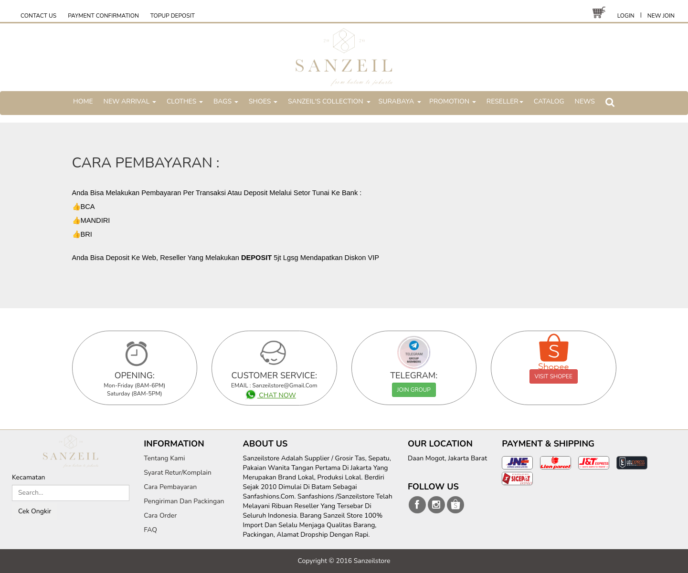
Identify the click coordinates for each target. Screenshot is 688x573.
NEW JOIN (661, 16)
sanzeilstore (417, 504)
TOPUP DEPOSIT (172, 16)
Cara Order (160, 515)
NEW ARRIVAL (130, 101)
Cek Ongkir (34, 511)
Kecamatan (28, 477)
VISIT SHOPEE (553, 376)
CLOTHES (185, 101)
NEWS (585, 101)
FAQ (150, 529)
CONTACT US (38, 16)
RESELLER (505, 101)
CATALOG (549, 101)
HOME (83, 101)
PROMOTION (452, 101)
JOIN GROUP (414, 390)
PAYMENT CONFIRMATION (103, 16)
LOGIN (626, 16)
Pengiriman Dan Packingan (184, 501)
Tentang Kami (164, 458)
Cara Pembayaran (170, 486)
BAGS (225, 101)
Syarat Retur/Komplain (177, 472)
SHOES (263, 101)
